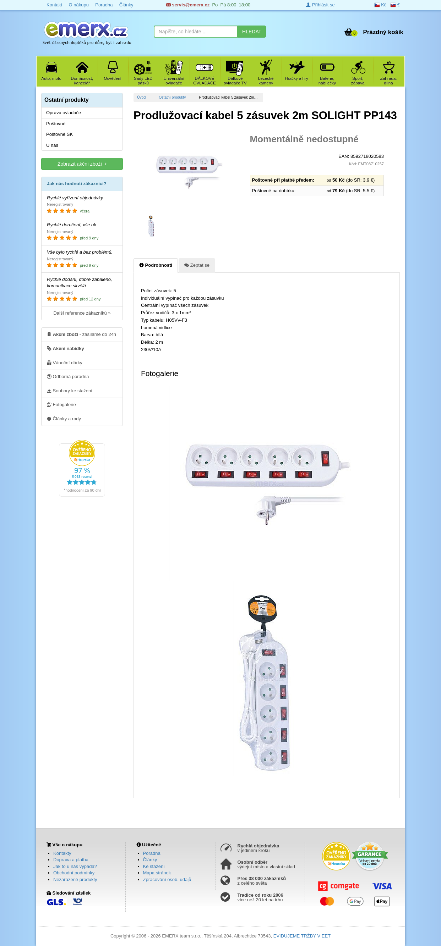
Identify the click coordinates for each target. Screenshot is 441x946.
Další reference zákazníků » (81, 313)
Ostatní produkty (172, 97)
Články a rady (64, 418)
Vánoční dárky (64, 362)
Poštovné (55, 123)
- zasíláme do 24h (81, 334)
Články (126, 4)
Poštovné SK (59, 134)
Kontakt (54, 4)
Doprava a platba (70, 859)
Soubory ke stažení (69, 390)
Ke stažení (154, 866)
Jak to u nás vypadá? (75, 866)
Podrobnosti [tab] (155, 265)
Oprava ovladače (63, 112)
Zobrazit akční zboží (82, 163)
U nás (52, 145)
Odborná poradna (68, 376)
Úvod (141, 97)
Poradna (104, 4)
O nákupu (78, 4)
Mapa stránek (157, 872)
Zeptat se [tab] (196, 265)
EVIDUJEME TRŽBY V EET (302, 936)
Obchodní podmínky (73, 872)
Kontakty (62, 853)
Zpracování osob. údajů (167, 879)
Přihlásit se (320, 4)
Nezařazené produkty (75, 879)
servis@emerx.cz (188, 4)
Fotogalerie (61, 404)
